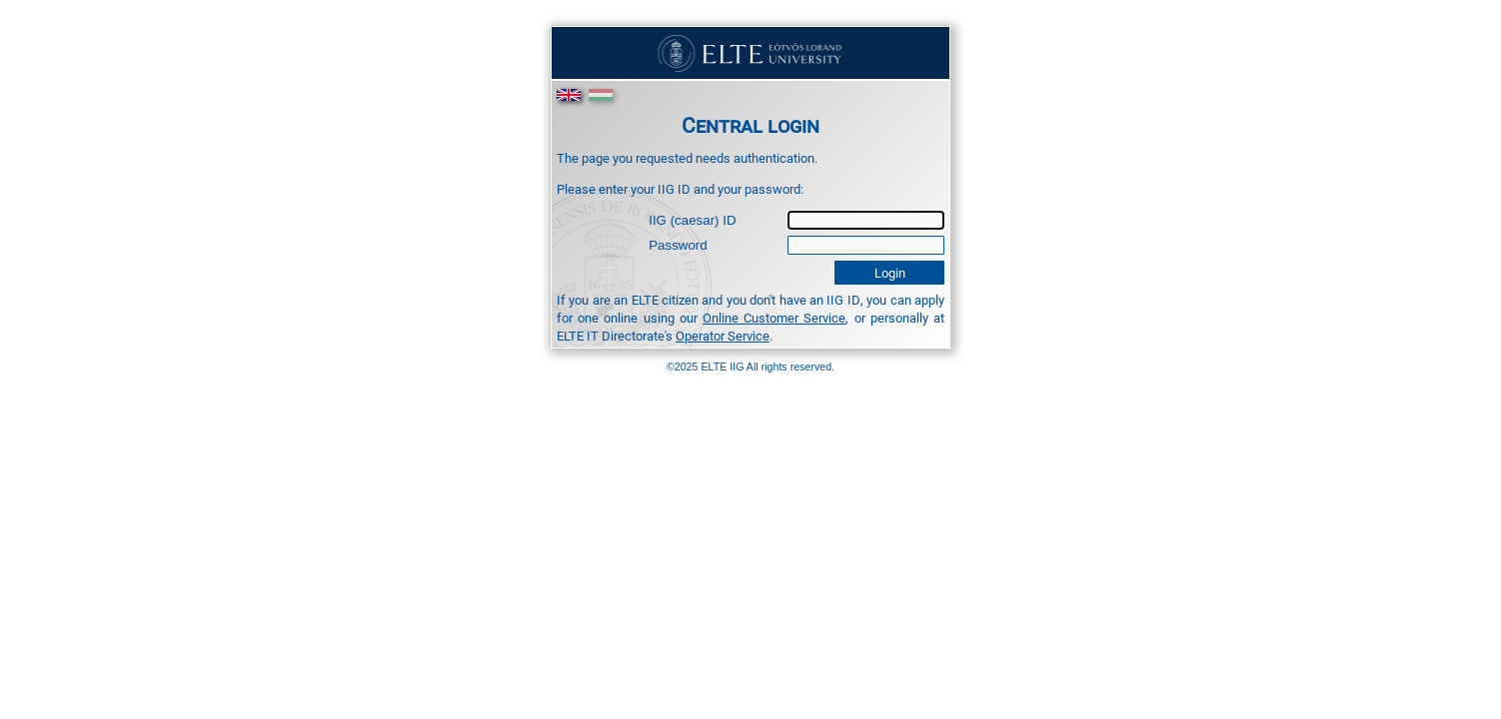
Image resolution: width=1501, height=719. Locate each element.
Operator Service (722, 336)
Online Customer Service (774, 318)
